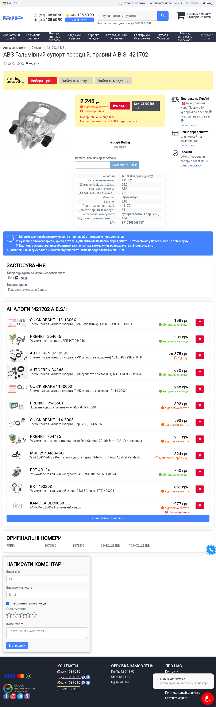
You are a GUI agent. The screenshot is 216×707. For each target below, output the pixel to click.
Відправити (17, 645)
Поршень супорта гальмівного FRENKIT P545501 (63, 407)
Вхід (207, 3)
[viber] (27, 696)
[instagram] (13, 696)
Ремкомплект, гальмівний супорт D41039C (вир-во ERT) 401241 (74, 474)
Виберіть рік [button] (42, 81)
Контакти (192, 3)
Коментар (14, 624)
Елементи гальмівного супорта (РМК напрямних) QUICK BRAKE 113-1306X (81, 324)
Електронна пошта (19, 587)
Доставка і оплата (132, 3)
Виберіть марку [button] (76, 81)
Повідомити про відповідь (26, 603)
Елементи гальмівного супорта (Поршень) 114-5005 (66, 424)
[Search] (163, 16)
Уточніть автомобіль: (15, 80)
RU (15, 3)
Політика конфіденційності (183, 692)
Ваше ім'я (13, 571)
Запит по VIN (79, 19)
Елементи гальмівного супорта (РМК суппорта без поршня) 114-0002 (78, 390)
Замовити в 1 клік (124, 165)
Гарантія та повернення (165, 3)
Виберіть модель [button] (113, 81)
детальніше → (189, 125)
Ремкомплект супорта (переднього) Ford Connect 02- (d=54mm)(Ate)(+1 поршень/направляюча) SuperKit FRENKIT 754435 (114, 440)
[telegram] (20, 696)
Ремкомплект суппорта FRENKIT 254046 (57, 340)
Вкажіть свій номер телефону (95, 158)
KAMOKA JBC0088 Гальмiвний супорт (55, 507)
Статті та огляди (176, 698)
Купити (120, 106)
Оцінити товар (16, 609)
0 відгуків (32, 63)
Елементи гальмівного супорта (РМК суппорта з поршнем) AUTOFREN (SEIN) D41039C (89, 357)
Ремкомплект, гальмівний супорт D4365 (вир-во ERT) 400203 (72, 490)
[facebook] (6, 696)
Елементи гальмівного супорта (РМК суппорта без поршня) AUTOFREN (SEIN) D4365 (88, 374)
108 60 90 (48, 15)
